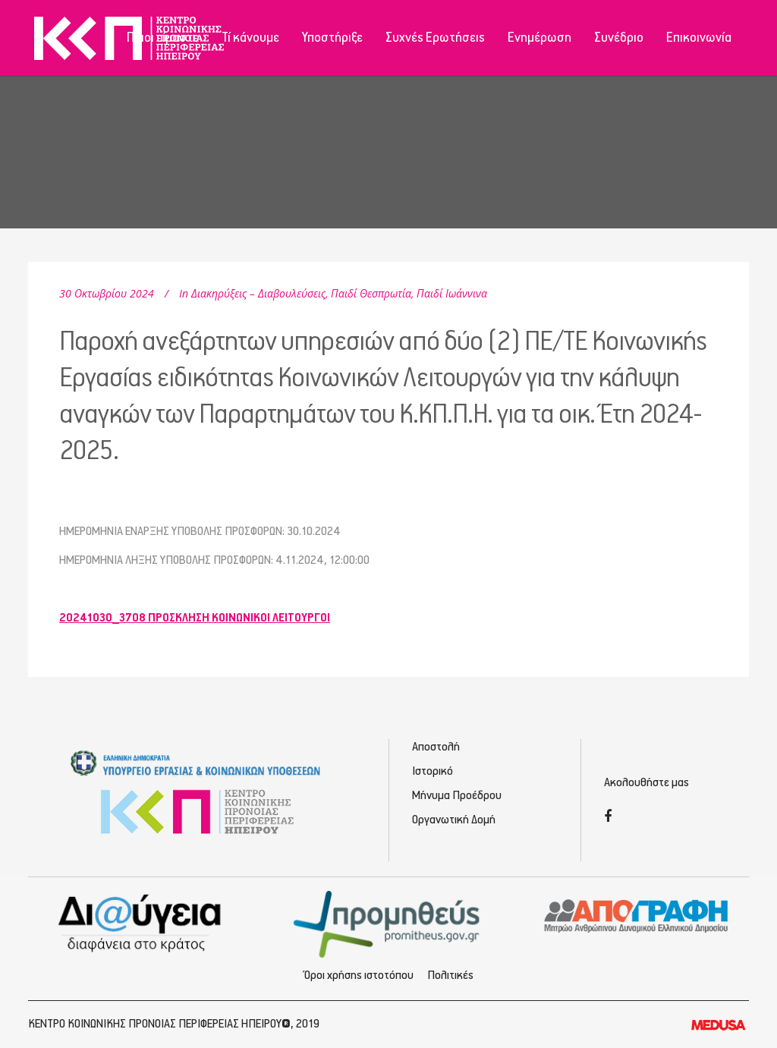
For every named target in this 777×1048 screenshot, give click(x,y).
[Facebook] (608, 817)
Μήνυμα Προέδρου (457, 795)
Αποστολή (436, 747)
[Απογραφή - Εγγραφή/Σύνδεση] (636, 915)
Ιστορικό (432, 771)
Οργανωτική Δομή (453, 820)
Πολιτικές (450, 975)
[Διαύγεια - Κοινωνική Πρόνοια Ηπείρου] (140, 922)
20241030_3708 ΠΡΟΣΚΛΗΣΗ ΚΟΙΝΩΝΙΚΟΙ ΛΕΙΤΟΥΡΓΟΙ (194, 618)
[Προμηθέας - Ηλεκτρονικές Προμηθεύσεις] (389, 922)
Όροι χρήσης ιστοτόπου (359, 975)
